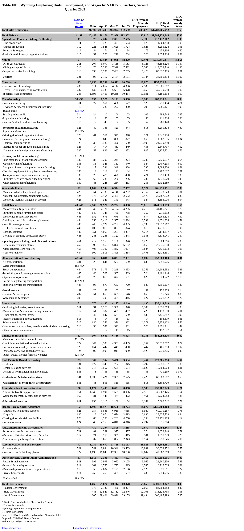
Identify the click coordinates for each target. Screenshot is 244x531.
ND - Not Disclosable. (13, 505)
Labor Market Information (87, 528)
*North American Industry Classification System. (27, 502)
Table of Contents (12, 528)
